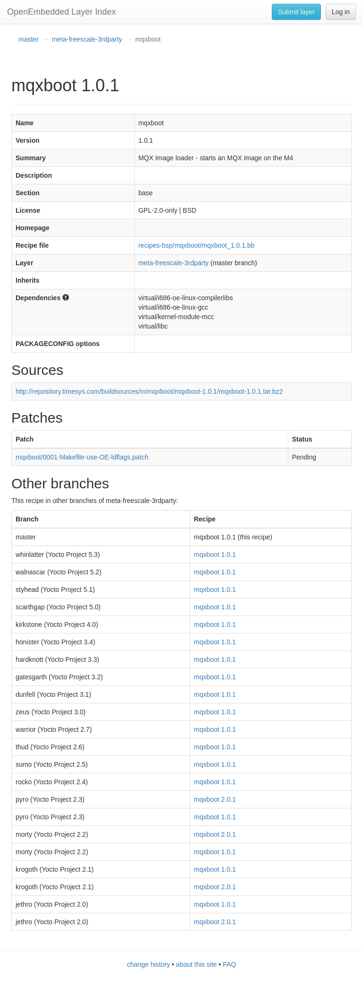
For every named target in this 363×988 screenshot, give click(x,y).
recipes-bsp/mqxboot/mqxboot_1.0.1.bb (196, 245)
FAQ (229, 964)
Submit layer (296, 12)
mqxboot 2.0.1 (215, 799)
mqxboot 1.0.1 (215, 554)
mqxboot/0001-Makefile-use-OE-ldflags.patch (82, 457)
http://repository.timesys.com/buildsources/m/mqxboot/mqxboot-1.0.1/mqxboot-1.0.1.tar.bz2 (149, 391)
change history (148, 964)
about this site (196, 964)
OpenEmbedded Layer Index (61, 12)
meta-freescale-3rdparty (87, 39)
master (28, 39)
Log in (341, 12)
